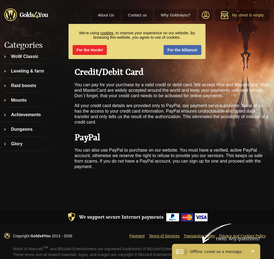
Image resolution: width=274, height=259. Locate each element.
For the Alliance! (182, 50)
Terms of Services (164, 236)
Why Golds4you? (175, 15)
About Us (106, 15)
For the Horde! (90, 50)
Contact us (137, 15)
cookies (106, 33)
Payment (137, 236)
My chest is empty (242, 15)
